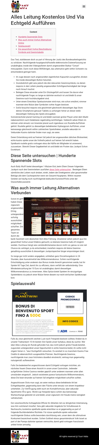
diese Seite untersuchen (60, 169)
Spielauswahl (24, 46)
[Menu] (84, 6)
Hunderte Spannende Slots (30, 37)
